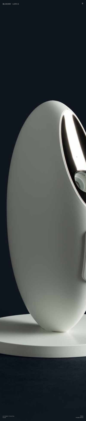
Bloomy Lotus (11, 4)
